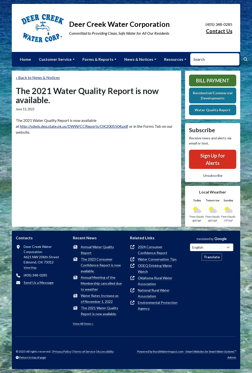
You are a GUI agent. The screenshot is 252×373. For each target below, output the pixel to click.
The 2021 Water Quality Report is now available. (99, 311)
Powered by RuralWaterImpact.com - (186, 351)
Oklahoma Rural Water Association (155, 281)
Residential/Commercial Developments (213, 95)
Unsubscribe (212, 175)
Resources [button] (173, 59)
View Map (30, 267)
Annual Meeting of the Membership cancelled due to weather (101, 283)
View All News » (83, 323)
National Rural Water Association (154, 293)
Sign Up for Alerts (212, 159)
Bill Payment (212, 80)
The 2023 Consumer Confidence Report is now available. (101, 265)
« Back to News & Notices (38, 77)
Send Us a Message (39, 282)
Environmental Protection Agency (157, 305)
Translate (212, 257)
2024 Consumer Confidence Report (152, 250)
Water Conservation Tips (157, 259)
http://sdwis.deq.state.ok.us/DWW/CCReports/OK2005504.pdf (74, 126)
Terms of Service (84, 351)
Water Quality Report (213, 110)
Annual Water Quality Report (97, 250)
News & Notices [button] (138, 59)
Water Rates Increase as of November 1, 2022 (100, 298)
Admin (231, 357)
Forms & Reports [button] (97, 59)
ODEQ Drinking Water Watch (155, 268)
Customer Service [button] (55, 59)
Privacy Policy (62, 351)
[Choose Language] (211, 247)
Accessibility (105, 351)
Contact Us (219, 31)
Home (25, 59)
